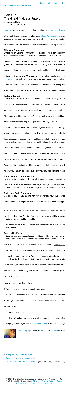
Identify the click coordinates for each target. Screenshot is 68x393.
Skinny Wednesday (49, 36)
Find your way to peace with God (20, 354)
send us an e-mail (39, 324)
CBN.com (8, 30)
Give (63, 3)
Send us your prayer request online (21, 358)
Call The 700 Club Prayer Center (20, 362)
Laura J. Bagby (22, 330)
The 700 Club (44, 3)
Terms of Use (37, 383)
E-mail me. (19, 276)
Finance (54, 330)
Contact (48, 383)
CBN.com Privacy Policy (43, 381)
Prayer (55, 3)
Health (44, 330)
